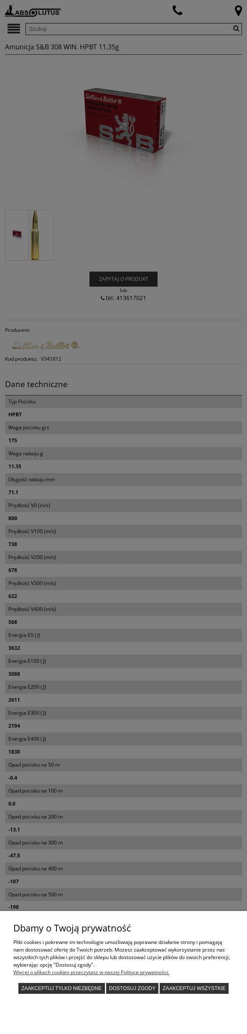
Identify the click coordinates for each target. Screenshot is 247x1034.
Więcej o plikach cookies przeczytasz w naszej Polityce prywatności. (91, 972)
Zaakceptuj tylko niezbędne (61, 988)
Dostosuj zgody (132, 988)
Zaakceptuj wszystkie (194, 988)
